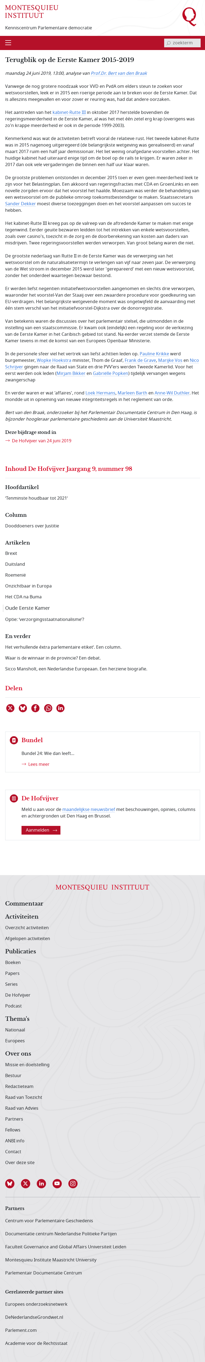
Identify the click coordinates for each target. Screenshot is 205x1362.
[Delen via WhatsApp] (48, 708)
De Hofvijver (17, 995)
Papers (12, 973)
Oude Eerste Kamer (27, 608)
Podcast (13, 1006)
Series (11, 984)
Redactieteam (19, 1086)
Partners (14, 1119)
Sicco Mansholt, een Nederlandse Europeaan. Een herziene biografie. (76, 669)
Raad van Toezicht (23, 1097)
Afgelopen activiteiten (27, 938)
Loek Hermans (100, 393)
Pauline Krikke (154, 354)
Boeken (13, 962)
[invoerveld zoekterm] (182, 43)
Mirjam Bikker (71, 373)
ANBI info (15, 1141)
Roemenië (15, 575)
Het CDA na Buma (23, 597)
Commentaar (24, 904)
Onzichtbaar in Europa (28, 586)
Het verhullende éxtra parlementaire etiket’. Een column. (63, 647)
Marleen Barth (132, 393)
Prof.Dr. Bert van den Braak (119, 73)
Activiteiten (22, 917)
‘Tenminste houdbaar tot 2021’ (36, 498)
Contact (13, 1152)
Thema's (17, 1019)
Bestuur (13, 1075)
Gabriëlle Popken (110, 373)
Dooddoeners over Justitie (32, 526)
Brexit (11, 553)
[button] (13, 1183)
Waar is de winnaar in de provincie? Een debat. (53, 658)
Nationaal (15, 1030)
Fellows (12, 1130)
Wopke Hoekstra (54, 360)
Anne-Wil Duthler (172, 393)
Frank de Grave (140, 360)
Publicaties (20, 952)
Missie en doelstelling (27, 1065)
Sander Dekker (20, 204)
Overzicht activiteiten (27, 928)
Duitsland (15, 564)
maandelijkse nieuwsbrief (88, 809)
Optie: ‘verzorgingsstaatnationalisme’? (44, 619)
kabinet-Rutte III (69, 112)
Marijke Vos (170, 360)
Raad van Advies (21, 1108)
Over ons (18, 1054)
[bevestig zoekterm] (168, 43)
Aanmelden (41, 830)
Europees (15, 1041)
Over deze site (20, 1162)
